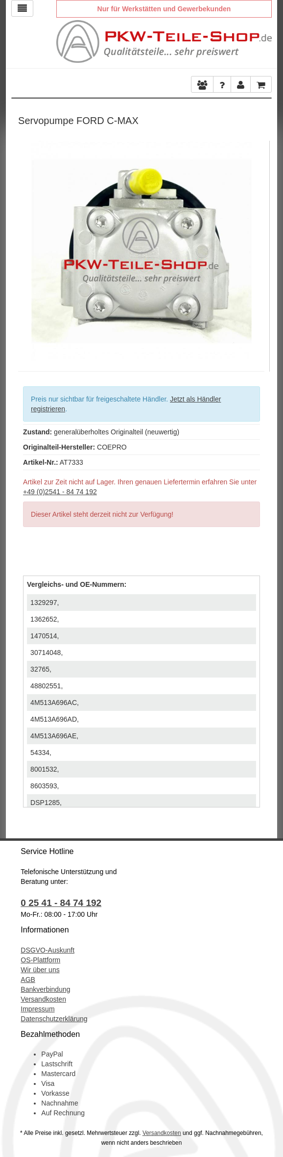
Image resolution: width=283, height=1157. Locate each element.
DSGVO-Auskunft (47, 950)
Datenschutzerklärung (54, 1019)
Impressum (37, 1009)
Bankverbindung (45, 989)
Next (257, 248)
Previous (25, 248)
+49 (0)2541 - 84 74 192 (60, 492)
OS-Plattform (40, 960)
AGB (28, 979)
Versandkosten (43, 999)
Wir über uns (40, 970)
